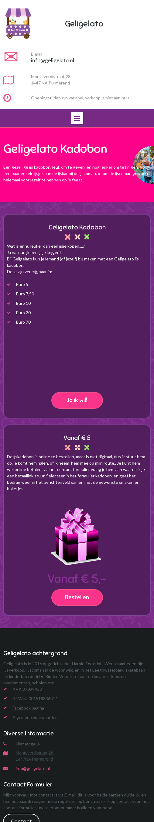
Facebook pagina (28, 707)
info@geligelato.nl (33, 768)
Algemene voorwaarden (35, 717)
